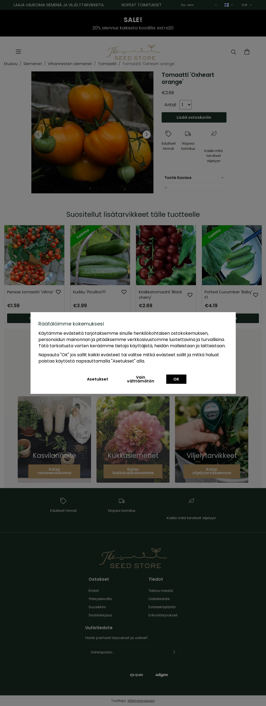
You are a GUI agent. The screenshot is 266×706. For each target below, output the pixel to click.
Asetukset (97, 379)
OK (176, 379)
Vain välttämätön (140, 379)
